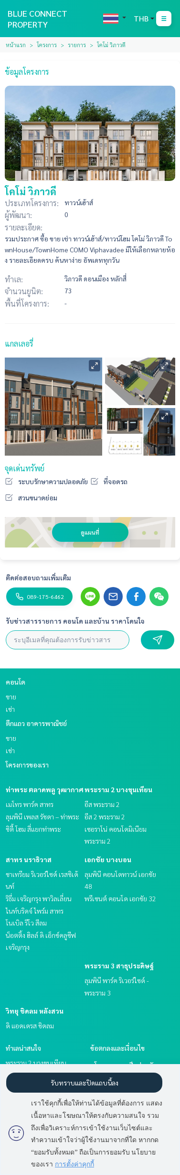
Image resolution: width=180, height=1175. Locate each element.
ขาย (11, 696)
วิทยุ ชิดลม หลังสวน (35, 1010)
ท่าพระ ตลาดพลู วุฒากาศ (45, 789)
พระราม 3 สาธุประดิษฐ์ (119, 965)
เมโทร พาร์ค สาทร (29, 804)
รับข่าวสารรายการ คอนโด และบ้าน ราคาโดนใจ (75, 621)
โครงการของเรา (27, 764)
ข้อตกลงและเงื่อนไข (117, 1048)
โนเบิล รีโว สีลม (26, 922)
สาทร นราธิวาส (29, 859)
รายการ (77, 45)
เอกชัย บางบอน (108, 859)
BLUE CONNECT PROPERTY (37, 19)
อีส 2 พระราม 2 (105, 816)
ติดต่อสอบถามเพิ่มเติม (38, 577)
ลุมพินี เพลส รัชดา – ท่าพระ (42, 816)
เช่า (10, 709)
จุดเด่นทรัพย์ (24, 468)
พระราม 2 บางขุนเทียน (118, 789)
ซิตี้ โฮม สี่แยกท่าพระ (33, 829)
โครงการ (47, 45)
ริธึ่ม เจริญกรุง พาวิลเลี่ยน (39, 898)
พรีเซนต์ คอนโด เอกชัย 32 (120, 898)
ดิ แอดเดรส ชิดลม (30, 1025)
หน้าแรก (16, 45)
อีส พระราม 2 (102, 804)
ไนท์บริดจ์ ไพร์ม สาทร (35, 910)
